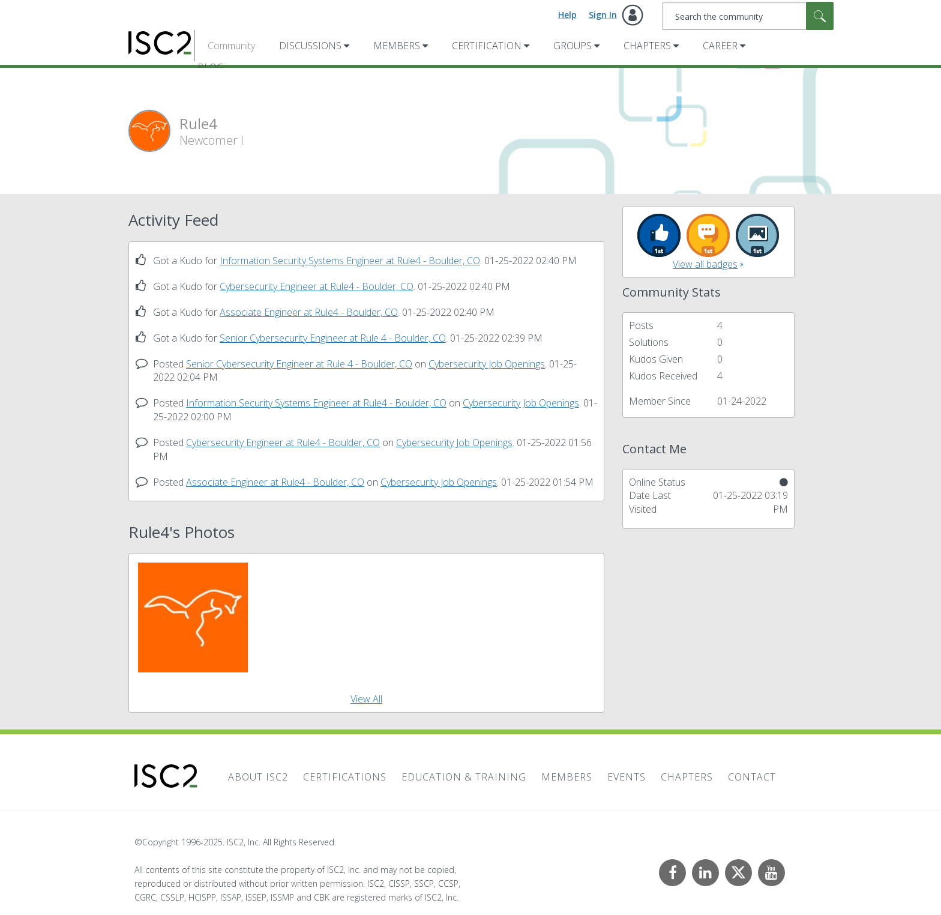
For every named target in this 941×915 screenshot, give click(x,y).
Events (626, 777)
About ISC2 (258, 777)
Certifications (344, 777)
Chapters (647, 45)
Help (567, 14)
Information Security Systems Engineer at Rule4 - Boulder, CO (350, 260)
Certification (487, 45)
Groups (572, 45)
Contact (752, 777)
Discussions (310, 45)
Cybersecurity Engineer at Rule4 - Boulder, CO (316, 286)
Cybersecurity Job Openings (486, 363)
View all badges (705, 264)
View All (366, 698)
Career (720, 45)
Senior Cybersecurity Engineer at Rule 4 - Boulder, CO (333, 338)
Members (396, 45)
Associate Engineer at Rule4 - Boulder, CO (309, 312)
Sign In (603, 14)
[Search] (748, 16)
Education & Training (463, 777)
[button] (193, 617)
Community (231, 45)
